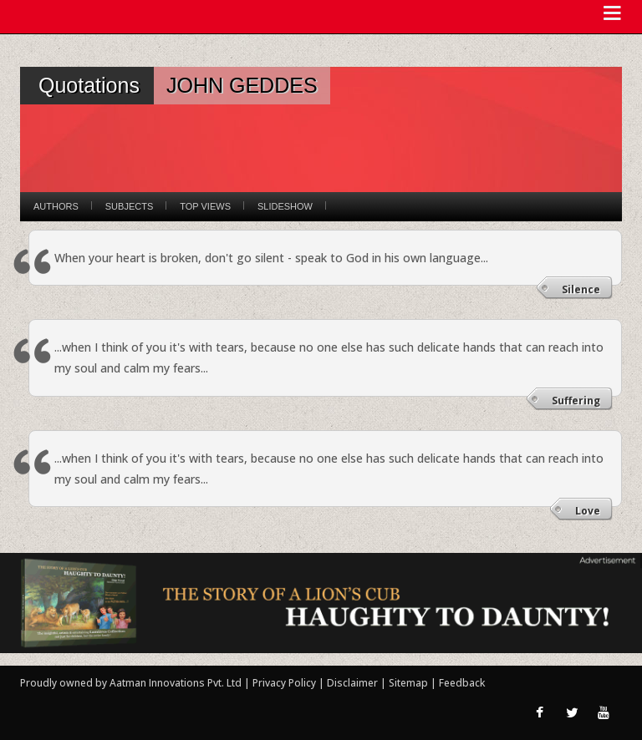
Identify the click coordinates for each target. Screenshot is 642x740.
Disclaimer (352, 683)
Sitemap (410, 683)
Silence (581, 289)
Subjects (129, 206)
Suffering (576, 400)
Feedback (462, 683)
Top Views (205, 206)
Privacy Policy (285, 683)
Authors (56, 206)
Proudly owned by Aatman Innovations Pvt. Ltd (131, 683)
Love (587, 511)
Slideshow (285, 206)
